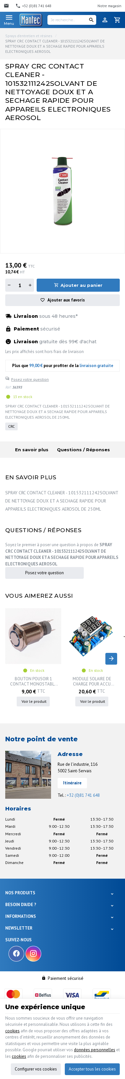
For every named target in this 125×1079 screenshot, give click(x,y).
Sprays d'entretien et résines (28, 36)
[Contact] (7, 6)
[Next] (111, 659)
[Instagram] (33, 954)
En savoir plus (31, 449)
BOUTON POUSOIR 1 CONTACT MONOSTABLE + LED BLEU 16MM (33, 681)
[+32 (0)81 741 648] (33, 6)
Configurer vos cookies (36, 1069)
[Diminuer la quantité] (9, 285)
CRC (11, 426)
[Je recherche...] (71, 20)
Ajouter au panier (81, 285)
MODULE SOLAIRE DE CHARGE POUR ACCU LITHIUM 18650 (92, 681)
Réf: (8, 387)
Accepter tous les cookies (92, 1069)
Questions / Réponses (83, 449)
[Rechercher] (91, 20)
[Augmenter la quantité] (30, 285)
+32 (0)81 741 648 (83, 795)
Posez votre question (30, 379)
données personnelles (94, 1050)
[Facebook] (16, 954)
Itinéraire (72, 783)
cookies (12, 1031)
